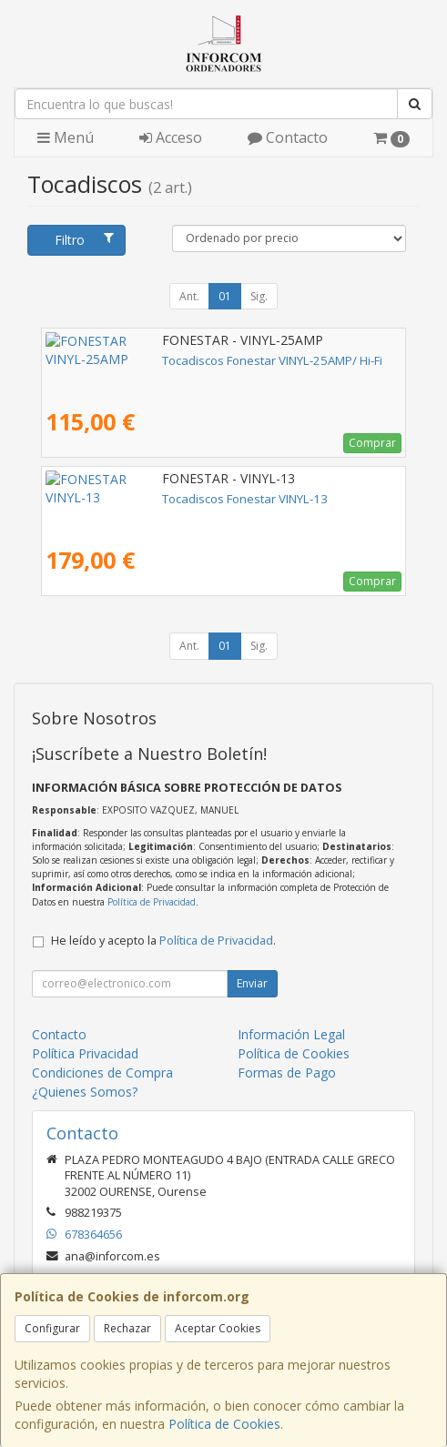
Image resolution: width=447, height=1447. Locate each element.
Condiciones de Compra (102, 1072)
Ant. (189, 296)
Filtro (84, 239)
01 (224, 296)
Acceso (170, 137)
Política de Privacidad (151, 902)
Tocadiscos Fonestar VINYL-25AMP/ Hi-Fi (156, 360)
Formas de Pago (287, 1072)
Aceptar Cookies (217, 1328)
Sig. (259, 296)
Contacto (288, 137)
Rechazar (127, 1328)
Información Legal (291, 1034)
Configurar (52, 1328)
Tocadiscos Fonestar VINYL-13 (128, 499)
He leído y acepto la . (163, 940)
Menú (65, 137)
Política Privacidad (85, 1053)
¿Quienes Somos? (84, 1091)
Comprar (372, 442)
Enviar (252, 983)
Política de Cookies (224, 1423)
